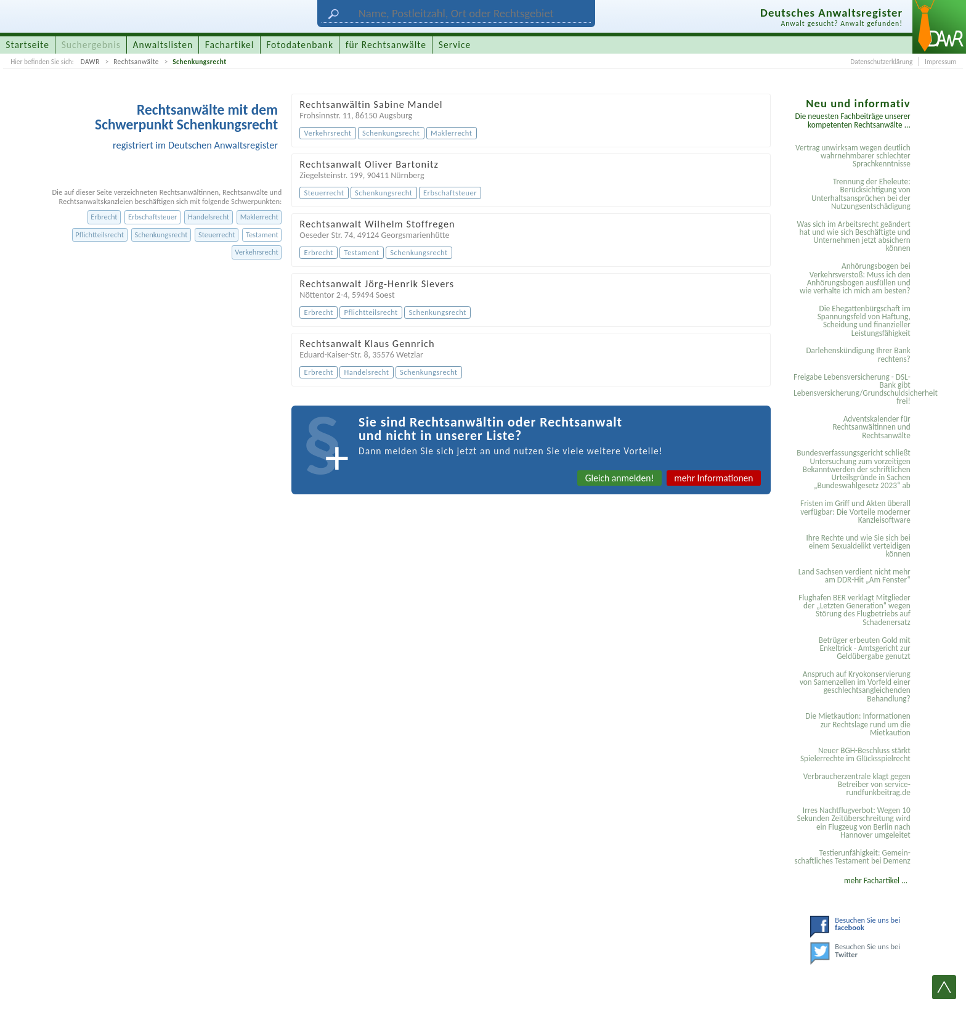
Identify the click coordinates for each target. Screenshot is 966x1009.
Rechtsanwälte (136, 61)
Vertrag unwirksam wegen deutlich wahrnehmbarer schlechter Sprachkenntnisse (853, 156)
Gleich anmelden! (619, 478)
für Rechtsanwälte (386, 45)
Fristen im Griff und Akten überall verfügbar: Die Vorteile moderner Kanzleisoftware (855, 511)
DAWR (90, 61)
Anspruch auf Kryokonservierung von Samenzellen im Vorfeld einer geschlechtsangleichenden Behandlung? (855, 686)
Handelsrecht (208, 216)
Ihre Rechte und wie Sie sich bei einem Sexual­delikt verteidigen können (858, 546)
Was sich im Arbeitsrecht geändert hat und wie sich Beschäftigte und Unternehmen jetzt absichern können (853, 236)
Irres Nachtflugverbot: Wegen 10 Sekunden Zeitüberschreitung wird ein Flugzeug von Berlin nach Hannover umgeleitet (853, 822)
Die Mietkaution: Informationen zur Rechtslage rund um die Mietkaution (857, 724)
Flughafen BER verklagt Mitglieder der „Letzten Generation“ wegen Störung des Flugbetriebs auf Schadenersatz (854, 609)
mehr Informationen (713, 478)
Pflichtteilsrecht (99, 234)
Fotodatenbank (299, 45)
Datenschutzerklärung (881, 61)
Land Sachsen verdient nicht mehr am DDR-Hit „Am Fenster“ (854, 575)
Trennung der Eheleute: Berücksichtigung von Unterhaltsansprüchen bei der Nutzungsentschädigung (861, 193)
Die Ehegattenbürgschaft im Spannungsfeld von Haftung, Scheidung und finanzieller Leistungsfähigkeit (864, 320)
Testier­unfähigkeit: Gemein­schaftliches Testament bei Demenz (852, 857)
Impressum (940, 61)
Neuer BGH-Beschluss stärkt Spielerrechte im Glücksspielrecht (855, 754)
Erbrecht (104, 216)
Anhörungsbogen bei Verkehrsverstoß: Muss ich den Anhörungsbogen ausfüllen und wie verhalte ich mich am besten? (855, 278)
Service (455, 45)
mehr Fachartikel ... (875, 880)
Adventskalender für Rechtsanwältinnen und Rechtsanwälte (871, 427)
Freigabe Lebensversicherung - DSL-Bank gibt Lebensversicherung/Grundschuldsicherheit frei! (854, 389)
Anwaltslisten (163, 45)
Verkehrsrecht (256, 251)
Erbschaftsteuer (152, 216)
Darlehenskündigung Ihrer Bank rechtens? (858, 354)
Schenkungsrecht (199, 61)
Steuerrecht (216, 234)
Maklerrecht (259, 216)
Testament (262, 234)
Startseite (27, 45)
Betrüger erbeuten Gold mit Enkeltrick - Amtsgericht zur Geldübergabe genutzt (865, 648)
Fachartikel (229, 45)
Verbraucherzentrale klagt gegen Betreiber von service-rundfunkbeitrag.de (857, 784)
